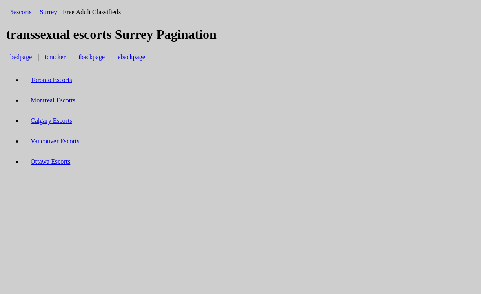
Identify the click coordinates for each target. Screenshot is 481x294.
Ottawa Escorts (50, 161)
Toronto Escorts (51, 79)
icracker (55, 56)
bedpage (21, 56)
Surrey (48, 12)
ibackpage (91, 56)
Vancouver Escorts (55, 141)
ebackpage (131, 56)
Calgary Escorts (51, 120)
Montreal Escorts (53, 100)
